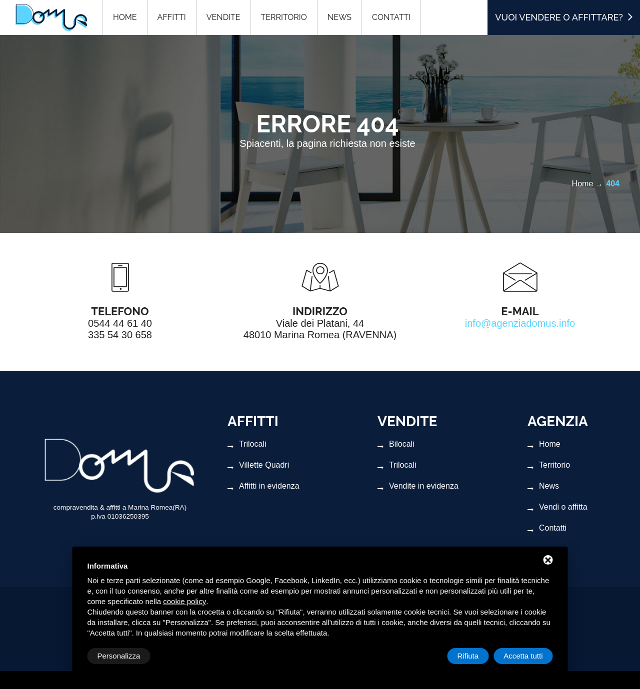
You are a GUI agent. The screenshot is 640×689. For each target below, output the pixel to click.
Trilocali (247, 444)
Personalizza (119, 656)
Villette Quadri (258, 465)
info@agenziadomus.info (520, 323)
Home (583, 183)
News (543, 486)
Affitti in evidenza (264, 486)
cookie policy (184, 601)
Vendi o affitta (558, 507)
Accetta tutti (523, 656)
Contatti (547, 528)
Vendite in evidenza (418, 486)
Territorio (549, 465)
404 (613, 183)
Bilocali (396, 444)
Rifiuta (468, 656)
